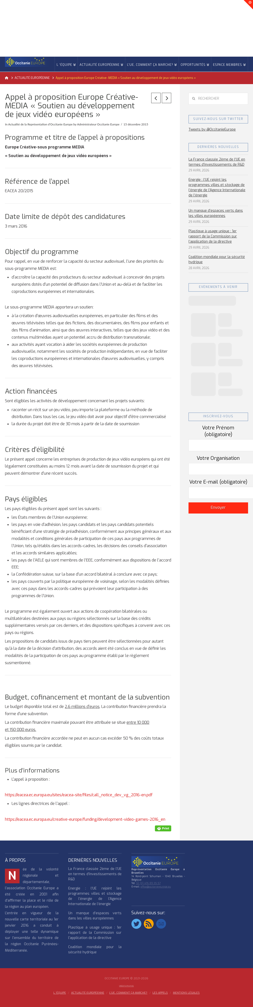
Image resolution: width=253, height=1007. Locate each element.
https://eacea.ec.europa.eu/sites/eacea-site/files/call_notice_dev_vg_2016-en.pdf (78, 794)
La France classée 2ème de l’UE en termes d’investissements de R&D (217, 162)
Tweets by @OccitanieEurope (212, 129)
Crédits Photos (126, 985)
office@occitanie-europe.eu (156, 886)
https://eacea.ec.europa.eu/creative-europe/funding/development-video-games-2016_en (85, 819)
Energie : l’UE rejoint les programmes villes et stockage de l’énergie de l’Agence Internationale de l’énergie (217, 187)
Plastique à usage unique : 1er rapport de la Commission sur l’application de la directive (213, 236)
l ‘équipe (59, 993)
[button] (248, 4)
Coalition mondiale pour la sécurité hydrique (217, 259)
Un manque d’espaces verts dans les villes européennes (216, 213)
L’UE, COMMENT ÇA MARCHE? (128, 993)
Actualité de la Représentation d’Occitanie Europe (40, 124)
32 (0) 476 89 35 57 (148, 883)
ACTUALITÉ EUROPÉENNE (87, 993)
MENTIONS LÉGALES (186, 993)
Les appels (160, 993)
